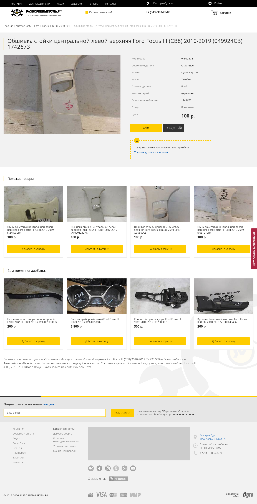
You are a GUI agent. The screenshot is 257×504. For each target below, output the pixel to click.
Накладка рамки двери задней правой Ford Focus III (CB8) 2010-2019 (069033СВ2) (32, 320)
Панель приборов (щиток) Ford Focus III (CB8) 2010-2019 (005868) (95, 320)
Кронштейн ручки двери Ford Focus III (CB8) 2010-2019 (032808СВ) (157, 320)
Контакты (110, 4)
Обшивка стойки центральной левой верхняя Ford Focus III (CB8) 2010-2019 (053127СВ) (220, 230)
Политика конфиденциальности (66, 440)
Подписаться (122, 412)
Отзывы (94, 4)
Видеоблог (77, 4)
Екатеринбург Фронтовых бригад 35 (213, 437)
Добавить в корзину (33, 249)
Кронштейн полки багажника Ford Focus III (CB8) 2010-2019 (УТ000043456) (222, 320)
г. (160, 3)
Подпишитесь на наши (29, 404)
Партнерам (19, 452)
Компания (16, 4)
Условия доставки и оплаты (151, 152)
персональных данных (180, 414)
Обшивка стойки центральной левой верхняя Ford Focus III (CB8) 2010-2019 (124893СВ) (30, 230)
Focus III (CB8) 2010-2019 (56, 26)
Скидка (171, 128)
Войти (215, 3)
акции (48, 404)
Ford (36, 26)
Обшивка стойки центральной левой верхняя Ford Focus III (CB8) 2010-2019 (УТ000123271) (94, 230)
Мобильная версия (64, 451)
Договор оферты (62, 433)
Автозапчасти (23, 26)
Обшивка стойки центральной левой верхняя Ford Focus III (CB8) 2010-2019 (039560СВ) (157, 230)
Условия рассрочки (64, 446)
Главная (8, 26)
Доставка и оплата (39, 4)
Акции (60, 4)
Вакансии (18, 457)
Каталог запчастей (100, 12)
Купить (146, 127)
